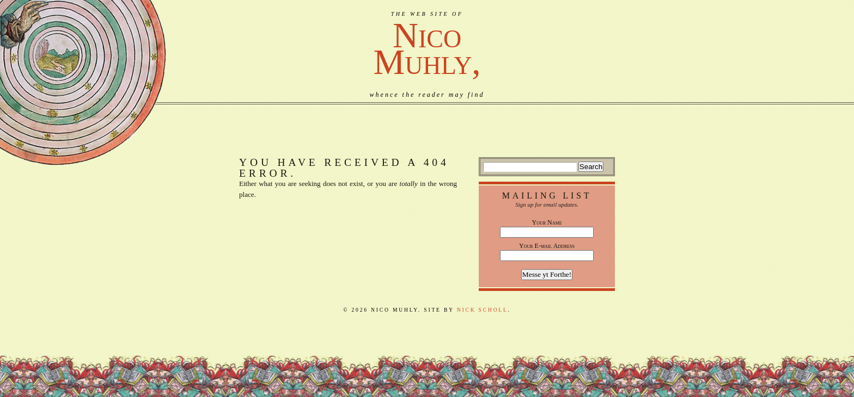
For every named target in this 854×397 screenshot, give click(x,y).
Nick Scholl (482, 310)
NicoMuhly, (426, 49)
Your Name (547, 222)
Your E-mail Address (547, 246)
